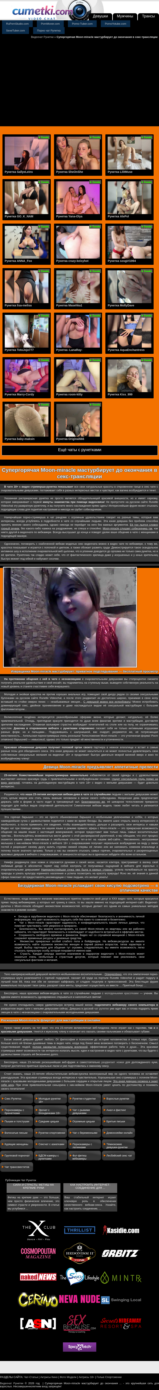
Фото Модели (68, 1377)
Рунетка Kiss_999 (120, 394)
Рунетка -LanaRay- (69, 350)
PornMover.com (50, 23)
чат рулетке (101, 1008)
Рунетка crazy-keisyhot (72, 261)
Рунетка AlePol (118, 216)
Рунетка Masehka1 (69, 305)
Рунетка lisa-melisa (18, 305)
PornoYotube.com (115, 23)
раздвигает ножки (112, 1062)
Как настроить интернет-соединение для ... (90, 1186)
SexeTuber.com (15, 30)
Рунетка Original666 (70, 439)
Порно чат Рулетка (49, 30)
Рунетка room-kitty (69, 394)
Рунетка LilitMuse (120, 171)
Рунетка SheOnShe (69, 171)
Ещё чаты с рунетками (79, 449)
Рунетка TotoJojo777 (19, 350)
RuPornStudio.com (17, 23)
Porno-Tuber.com (82, 23)
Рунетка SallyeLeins (19, 171)
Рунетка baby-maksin (20, 439)
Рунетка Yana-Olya (69, 216)
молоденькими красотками (122, 993)
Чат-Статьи (31, 1377)
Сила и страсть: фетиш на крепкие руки (33, 1186)
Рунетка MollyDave (121, 305)
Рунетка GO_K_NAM (19, 216)
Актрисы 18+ (86, 1377)
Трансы (148, 16)
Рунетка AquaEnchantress (126, 350)
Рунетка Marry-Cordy (19, 394)
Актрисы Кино (49, 1377)
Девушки (100, 16)
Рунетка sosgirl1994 (122, 261)
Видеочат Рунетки (42, 37)
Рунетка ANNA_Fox (18, 261)
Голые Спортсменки (109, 1377)
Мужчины (125, 16)
